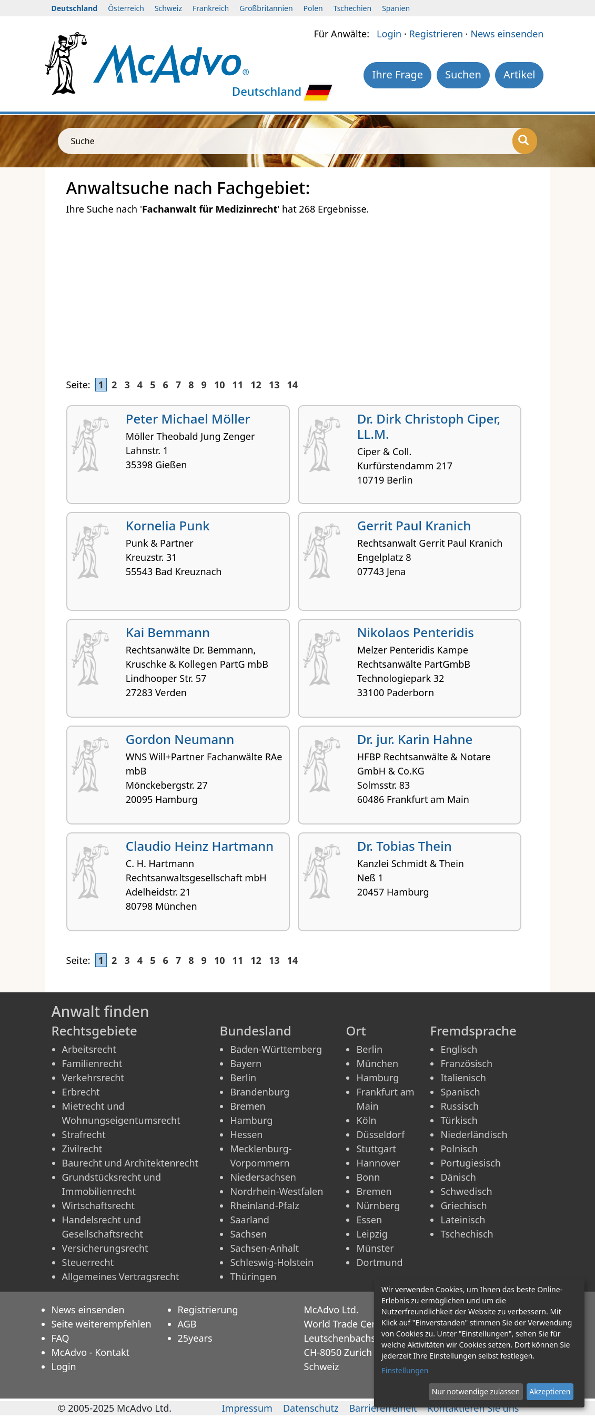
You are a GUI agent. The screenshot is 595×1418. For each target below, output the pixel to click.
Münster (375, 1248)
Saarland (249, 1219)
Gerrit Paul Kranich (414, 525)
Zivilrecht (82, 1148)
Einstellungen (404, 1370)
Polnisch (459, 1148)
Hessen (246, 1134)
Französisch (466, 1063)
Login (389, 33)
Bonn (368, 1177)
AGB (187, 1324)
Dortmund (379, 1262)
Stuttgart (376, 1148)
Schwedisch (466, 1191)
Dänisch (458, 1177)
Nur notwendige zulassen (476, 1391)
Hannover (378, 1162)
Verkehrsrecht (93, 1077)
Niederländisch (473, 1134)
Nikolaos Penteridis (415, 632)
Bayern (245, 1063)
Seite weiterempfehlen (102, 1324)
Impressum (246, 1408)
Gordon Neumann (180, 739)
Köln (366, 1120)
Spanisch (460, 1091)
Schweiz (168, 8)
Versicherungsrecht (105, 1248)
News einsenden (506, 33)
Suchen (463, 74)
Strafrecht (84, 1134)
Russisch (459, 1106)
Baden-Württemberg (276, 1049)
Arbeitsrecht (89, 1049)
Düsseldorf (380, 1134)
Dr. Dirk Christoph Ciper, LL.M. (428, 426)
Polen (313, 8)
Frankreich (211, 8)
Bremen (247, 1106)
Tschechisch (466, 1234)
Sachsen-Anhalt (264, 1248)
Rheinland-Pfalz (264, 1205)
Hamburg (251, 1120)
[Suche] (524, 141)
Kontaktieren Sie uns (473, 1408)
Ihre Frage (397, 74)
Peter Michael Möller (188, 418)
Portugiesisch (470, 1162)
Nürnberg (378, 1205)
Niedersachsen (263, 1177)
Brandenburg (259, 1091)
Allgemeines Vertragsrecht (120, 1276)
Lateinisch (462, 1219)
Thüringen (253, 1276)
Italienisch (463, 1077)
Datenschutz (310, 1408)
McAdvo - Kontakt (91, 1352)
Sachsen (248, 1234)
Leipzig (371, 1234)
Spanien (396, 8)
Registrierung (208, 1309)
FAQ (60, 1338)
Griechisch (463, 1205)
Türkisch (458, 1120)
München (377, 1063)
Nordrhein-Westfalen (276, 1191)
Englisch (458, 1049)
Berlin (243, 1077)
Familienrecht (92, 1063)
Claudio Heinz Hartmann (200, 845)
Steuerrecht (88, 1262)
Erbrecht (81, 1091)
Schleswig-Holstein (272, 1262)
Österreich (126, 8)
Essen (369, 1219)
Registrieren (436, 33)
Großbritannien (266, 8)
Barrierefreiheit (383, 1408)
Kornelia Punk (168, 525)
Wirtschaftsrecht (98, 1205)
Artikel (519, 74)
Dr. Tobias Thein (404, 845)
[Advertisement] (297, 290)
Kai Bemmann (168, 632)
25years (195, 1338)
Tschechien (352, 8)
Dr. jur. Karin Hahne (415, 739)
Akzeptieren (549, 1391)
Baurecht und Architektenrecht (130, 1162)
